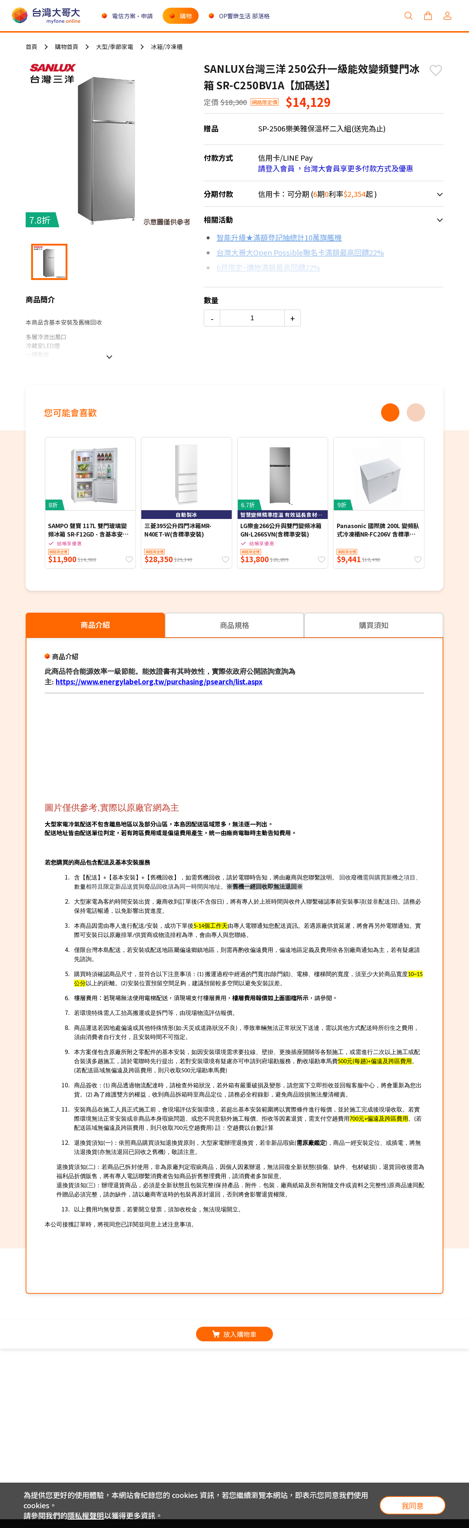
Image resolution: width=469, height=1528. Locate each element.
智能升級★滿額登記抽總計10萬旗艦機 (279, 237)
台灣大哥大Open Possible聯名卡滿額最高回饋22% (300, 252)
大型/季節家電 (114, 46)
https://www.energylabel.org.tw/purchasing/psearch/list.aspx (159, 681)
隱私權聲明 (85, 1515)
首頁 (31, 46)
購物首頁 (66, 46)
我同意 (413, 1505)
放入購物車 (234, 1334)
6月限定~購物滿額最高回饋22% (268, 267)
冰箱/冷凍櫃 (166, 46)
